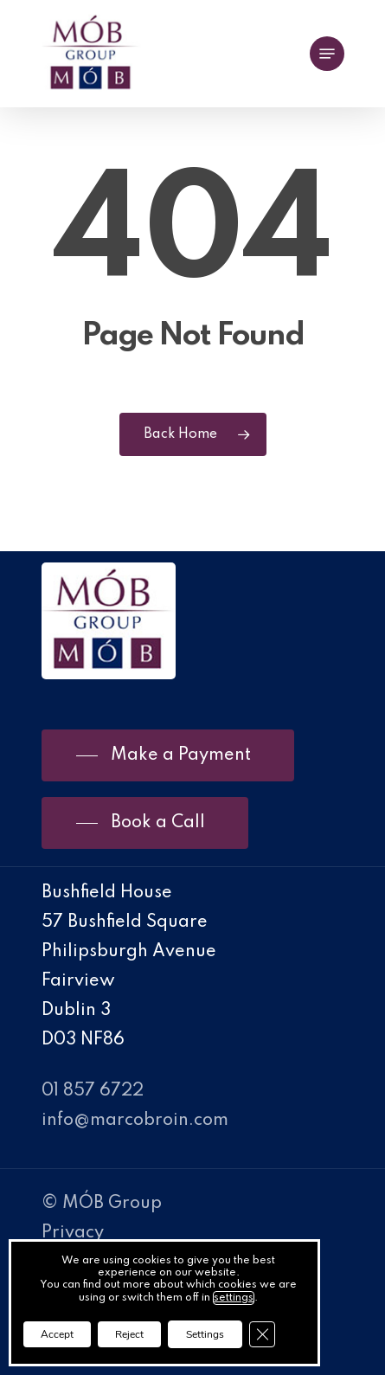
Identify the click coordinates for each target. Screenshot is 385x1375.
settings (233, 1298)
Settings (205, 1334)
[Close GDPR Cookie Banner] (262, 1334)
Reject (129, 1334)
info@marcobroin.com (135, 1120)
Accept (57, 1334)
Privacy (73, 1233)
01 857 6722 (93, 1091)
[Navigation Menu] (327, 53)
